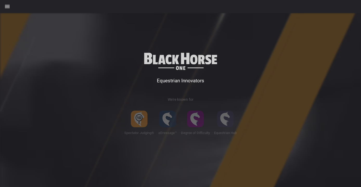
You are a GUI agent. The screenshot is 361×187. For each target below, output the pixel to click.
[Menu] (7, 6)
